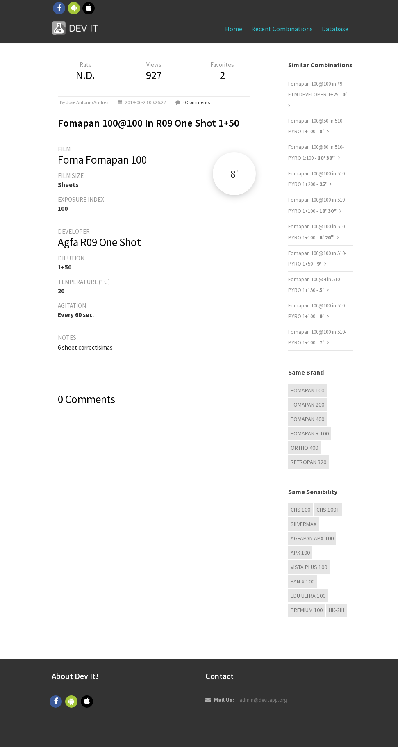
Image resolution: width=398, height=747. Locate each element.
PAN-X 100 (302, 581)
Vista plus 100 (309, 567)
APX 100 (300, 552)
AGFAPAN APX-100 (312, 538)
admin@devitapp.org (263, 700)
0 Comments (196, 102)
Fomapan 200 (307, 404)
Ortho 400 (304, 447)
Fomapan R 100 (310, 433)
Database (335, 29)
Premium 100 (307, 610)
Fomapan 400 (307, 419)
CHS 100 (300, 509)
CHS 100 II (328, 509)
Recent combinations (282, 29)
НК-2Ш (336, 610)
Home (233, 29)
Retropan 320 (308, 462)
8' (234, 173)
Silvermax (303, 524)
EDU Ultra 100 (308, 595)
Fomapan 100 (307, 390)
